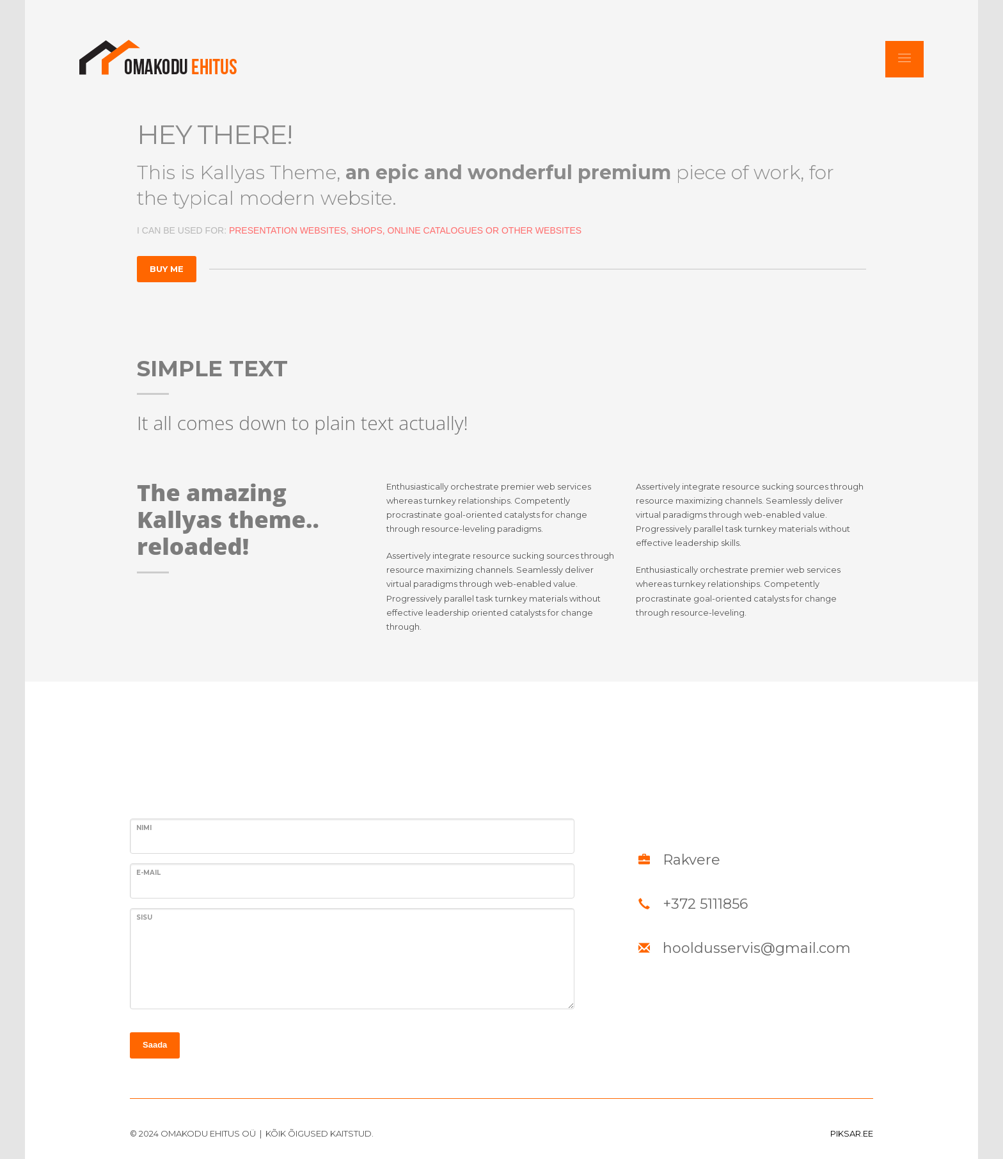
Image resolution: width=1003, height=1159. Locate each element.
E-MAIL (148, 872)
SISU (144, 917)
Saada (155, 1045)
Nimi (144, 828)
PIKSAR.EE (851, 1133)
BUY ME (167, 269)
